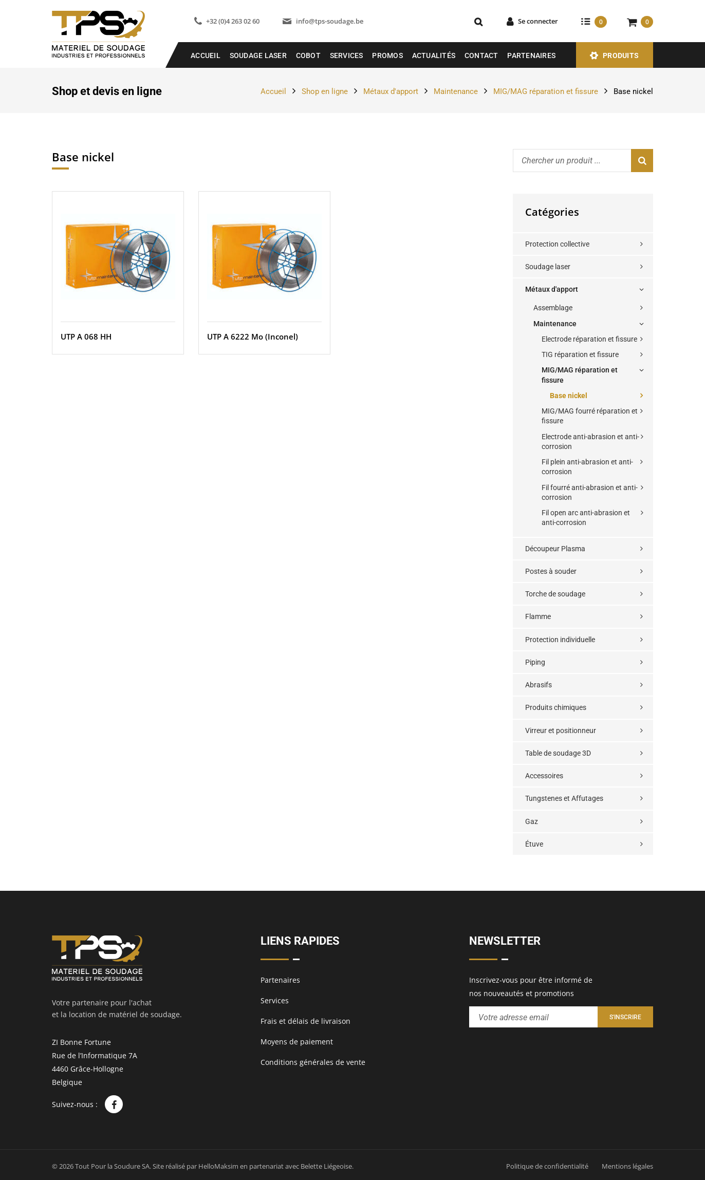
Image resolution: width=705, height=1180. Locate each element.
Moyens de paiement (297, 1041)
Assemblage (552, 308)
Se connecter (538, 21)
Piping (535, 662)
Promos (387, 55)
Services (346, 55)
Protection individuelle (560, 639)
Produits (621, 55)
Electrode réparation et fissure (589, 339)
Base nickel (568, 395)
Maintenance (456, 91)
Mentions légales (627, 1166)
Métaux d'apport (390, 91)
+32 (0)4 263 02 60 (232, 21)
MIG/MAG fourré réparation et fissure (590, 416)
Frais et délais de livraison (305, 1021)
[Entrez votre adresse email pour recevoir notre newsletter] (533, 1016)
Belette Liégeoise (326, 1166)
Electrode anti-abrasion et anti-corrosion (590, 442)
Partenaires (531, 55)
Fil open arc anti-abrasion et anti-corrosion (586, 518)
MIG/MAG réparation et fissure (545, 91)
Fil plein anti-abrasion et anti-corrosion (587, 467)
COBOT (308, 55)
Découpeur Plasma (555, 549)
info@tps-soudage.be (329, 21)
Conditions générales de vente (313, 1062)
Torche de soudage (555, 594)
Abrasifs (538, 685)
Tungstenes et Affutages (564, 798)
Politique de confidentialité (547, 1166)
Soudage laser (547, 267)
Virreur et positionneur (560, 730)
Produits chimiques (555, 707)
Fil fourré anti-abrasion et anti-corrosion (590, 492)
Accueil (205, 55)
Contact (481, 55)
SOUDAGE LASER (258, 55)
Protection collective (557, 244)
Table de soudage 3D (558, 753)
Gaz (531, 821)
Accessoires (544, 776)
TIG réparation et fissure (580, 354)
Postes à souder (551, 571)
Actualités (434, 55)
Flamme (538, 616)
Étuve (534, 844)
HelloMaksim (218, 1166)
